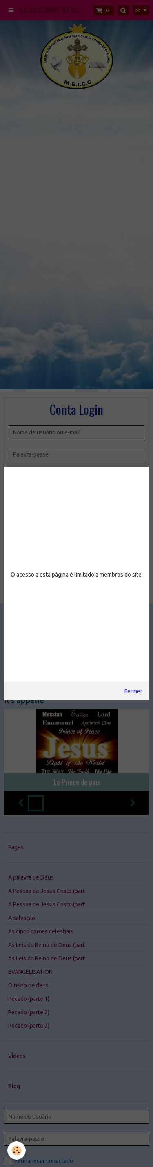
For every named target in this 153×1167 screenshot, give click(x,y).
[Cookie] (16, 1150)
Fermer (133, 691)
